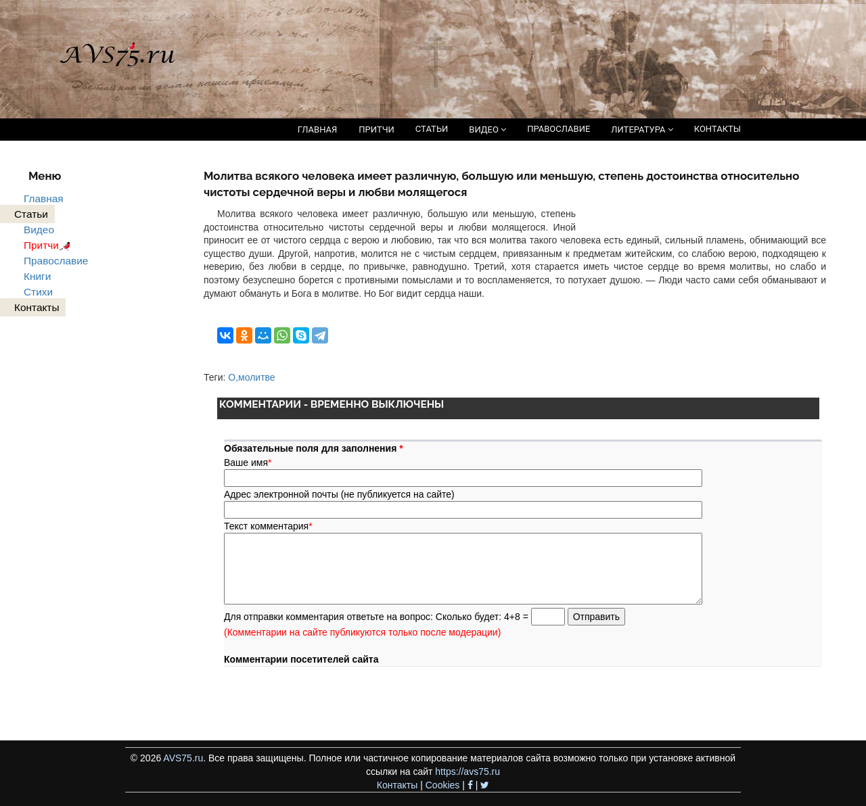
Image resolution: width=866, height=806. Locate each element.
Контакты (397, 785)
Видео (39, 229)
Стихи (38, 292)
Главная (44, 198)
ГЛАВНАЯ (318, 129)
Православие (56, 260)
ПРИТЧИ (376, 129)
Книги (37, 276)
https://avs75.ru (467, 771)
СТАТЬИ (431, 129)
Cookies (443, 785)
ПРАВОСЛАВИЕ (558, 129)
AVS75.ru (183, 758)
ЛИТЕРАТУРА (642, 129)
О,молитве (251, 377)
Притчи (49, 245)
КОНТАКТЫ (717, 129)
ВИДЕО (487, 129)
